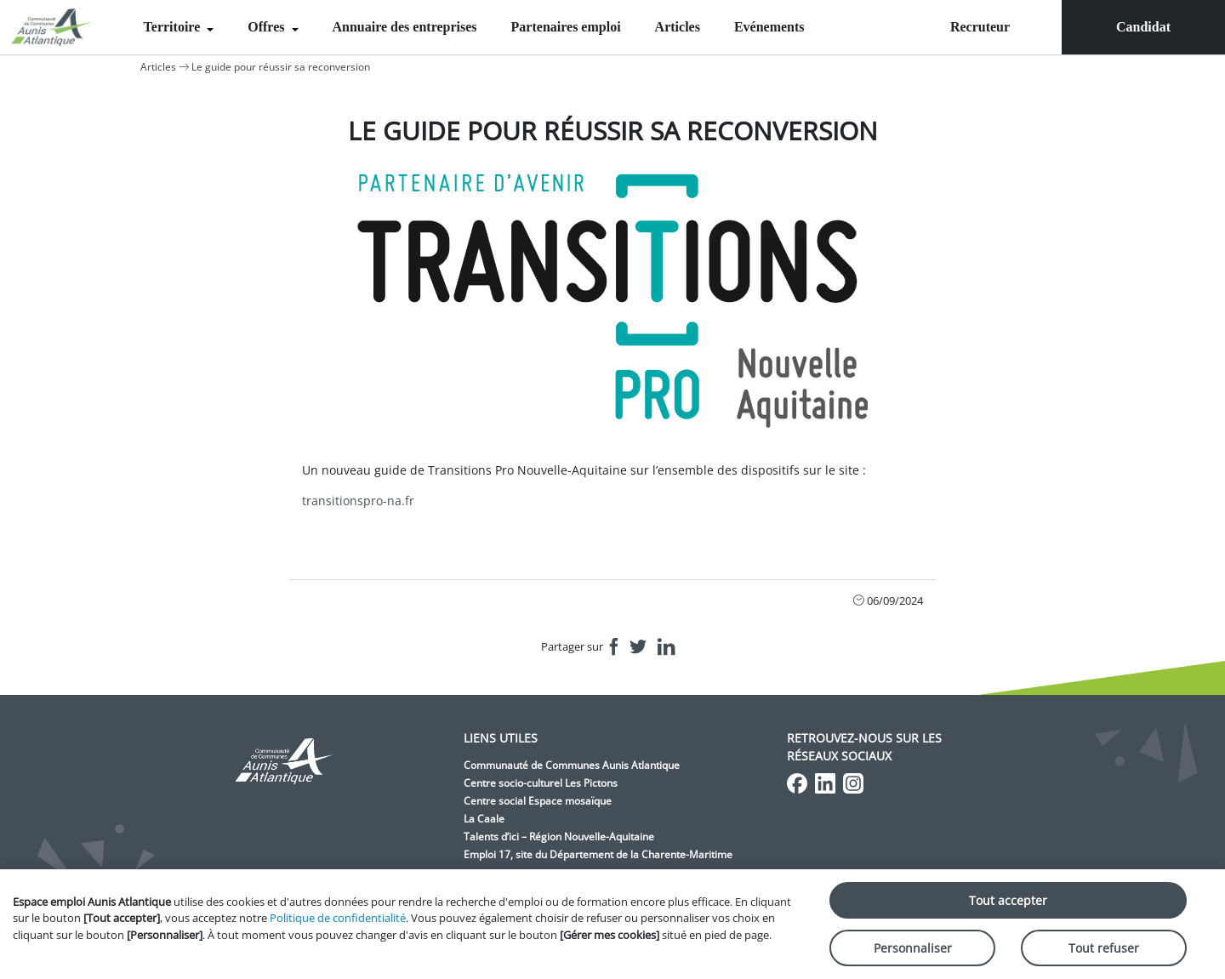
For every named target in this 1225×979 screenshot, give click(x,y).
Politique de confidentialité (338, 917)
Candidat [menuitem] (1143, 27)
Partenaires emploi (566, 27)
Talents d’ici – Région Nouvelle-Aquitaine (559, 836)
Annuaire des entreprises (405, 27)
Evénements (769, 27)
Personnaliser (913, 948)
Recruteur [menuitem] (980, 27)
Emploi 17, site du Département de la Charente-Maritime (598, 854)
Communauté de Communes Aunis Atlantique (572, 765)
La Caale (484, 818)
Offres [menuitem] (268, 27)
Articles (677, 27)
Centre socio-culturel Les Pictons (541, 783)
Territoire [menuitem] (174, 27)
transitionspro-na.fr (358, 500)
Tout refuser (1103, 948)
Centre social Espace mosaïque (538, 801)
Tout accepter (1008, 900)
